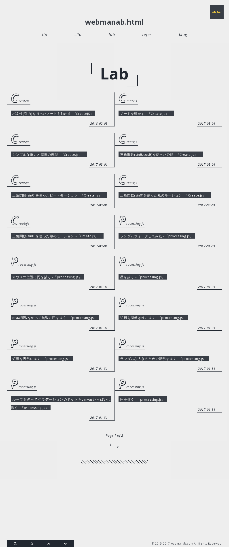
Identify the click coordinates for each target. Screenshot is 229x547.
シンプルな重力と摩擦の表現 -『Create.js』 (57, 167)
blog (183, 34)
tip (44, 34)
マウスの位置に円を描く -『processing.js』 (55, 315)
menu (215, 13)
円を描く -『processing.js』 (148, 464)
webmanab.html (114, 22)
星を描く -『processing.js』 (148, 315)
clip (77, 34)
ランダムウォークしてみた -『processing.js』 (165, 262)
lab (112, 34)
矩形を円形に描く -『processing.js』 (49, 411)
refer (147, 34)
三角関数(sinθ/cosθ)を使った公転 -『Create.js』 (170, 167)
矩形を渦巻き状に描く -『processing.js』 (161, 358)
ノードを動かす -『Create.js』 (152, 114)
